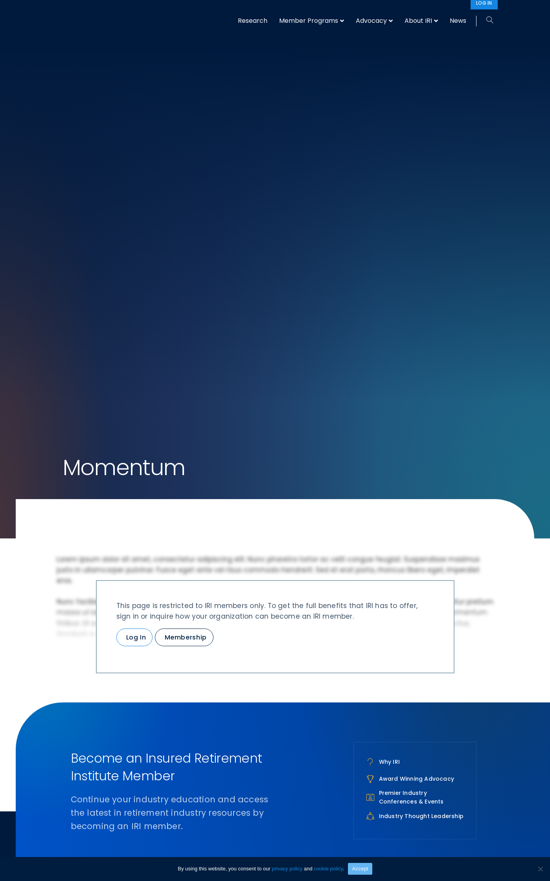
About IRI (418, 20)
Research (252, 20)
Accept (360, 869)
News (458, 20)
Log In (136, 637)
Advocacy (371, 20)
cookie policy (328, 869)
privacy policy (287, 869)
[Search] (486, 21)
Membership (186, 637)
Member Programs (308, 20)
